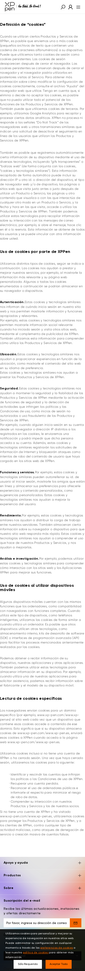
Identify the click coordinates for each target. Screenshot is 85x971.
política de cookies (36, 952)
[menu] (77, 7)
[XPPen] (23, 6)
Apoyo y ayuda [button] (42, 849)
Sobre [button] (42, 874)
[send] (75, 909)
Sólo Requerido (28, 964)
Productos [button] (42, 862)
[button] (63, 7)
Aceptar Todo (59, 964)
